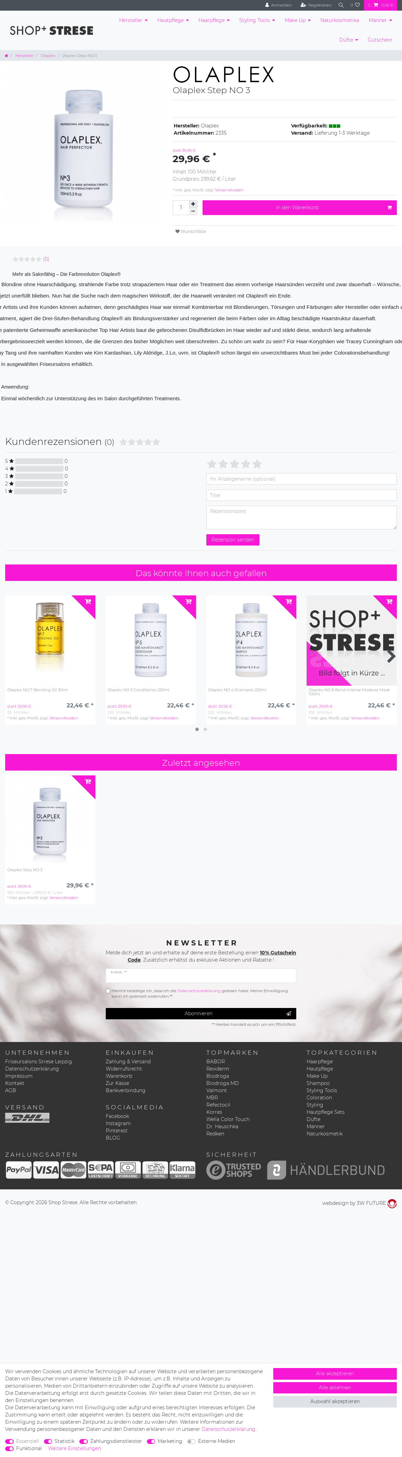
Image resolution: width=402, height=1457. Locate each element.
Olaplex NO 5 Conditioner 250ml (138, 690)
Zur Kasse (117, 1083)
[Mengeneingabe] (181, 207)
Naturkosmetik (325, 1134)
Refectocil (218, 1105)
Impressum (19, 1076)
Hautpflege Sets (326, 1112)
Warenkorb (119, 1076)
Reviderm (217, 1069)
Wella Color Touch (228, 1119)
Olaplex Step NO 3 (24, 870)
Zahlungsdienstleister (116, 1441)
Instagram (118, 1123)
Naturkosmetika (339, 20)
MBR (212, 1098)
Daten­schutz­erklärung (228, 1429)
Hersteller (130, 20)
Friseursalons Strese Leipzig (38, 1061)
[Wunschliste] (355, 5)
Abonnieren (238, 1013)
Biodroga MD (222, 1083)
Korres (214, 1112)
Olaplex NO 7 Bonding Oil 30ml (37, 690)
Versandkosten (229, 190)
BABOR (215, 1061)
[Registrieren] (313, 5)
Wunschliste (190, 231)
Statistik (64, 1441)
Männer (378, 20)
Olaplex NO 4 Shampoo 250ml (237, 690)
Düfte (346, 40)
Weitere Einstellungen (74, 1448)
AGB (10, 1090)
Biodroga (217, 1076)
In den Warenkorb (334, 207)
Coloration (319, 1098)
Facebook (117, 1116)
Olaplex (48, 55)
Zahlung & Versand (128, 1061)
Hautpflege (170, 20)
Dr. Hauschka (222, 1126)
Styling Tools (254, 20)
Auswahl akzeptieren (335, 1401)
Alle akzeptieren (335, 1373)
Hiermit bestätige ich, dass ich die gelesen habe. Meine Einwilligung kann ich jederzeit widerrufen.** (200, 993)
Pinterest (117, 1131)
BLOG (113, 1138)
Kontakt (14, 1083)
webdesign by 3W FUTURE (359, 1203)
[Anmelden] (276, 5)
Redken (215, 1134)
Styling (315, 1105)
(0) (46, 259)
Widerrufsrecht (124, 1069)
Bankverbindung (126, 1090)
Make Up (295, 20)
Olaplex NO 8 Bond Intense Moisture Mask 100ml (349, 692)
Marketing (170, 1441)
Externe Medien (216, 1441)
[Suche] (340, 5)
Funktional (29, 1448)
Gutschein (380, 40)
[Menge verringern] (193, 211)
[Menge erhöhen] (193, 204)
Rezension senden (232, 540)
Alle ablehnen (335, 1388)
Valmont (216, 1090)
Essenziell (27, 1441)
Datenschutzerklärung (32, 1069)
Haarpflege (211, 20)
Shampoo (318, 1083)
